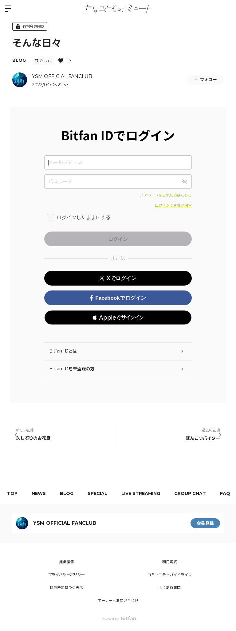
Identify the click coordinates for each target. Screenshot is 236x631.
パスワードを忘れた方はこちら (166, 195)
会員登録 (205, 523)
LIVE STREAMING (146, 493)
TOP (13, 493)
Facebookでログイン (118, 298)
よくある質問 (170, 587)
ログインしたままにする (84, 217)
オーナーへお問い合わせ (118, 600)
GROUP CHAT (197, 493)
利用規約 (169, 561)
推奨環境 (66, 561)
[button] (118, 317)
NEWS (40, 493)
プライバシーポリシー (66, 574)
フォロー (205, 79)
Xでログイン (118, 278)
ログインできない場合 (173, 205)
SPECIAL (102, 493)
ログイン (226, 9)
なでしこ (43, 60)
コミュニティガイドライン (170, 574)
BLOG (19, 60)
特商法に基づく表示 (66, 587)
